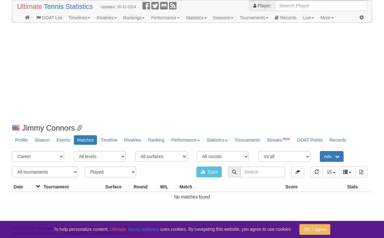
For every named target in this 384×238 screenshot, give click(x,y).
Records (286, 17)
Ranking (156, 140)
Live (308, 17)
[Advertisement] (192, 73)
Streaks (278, 140)
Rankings (134, 17)
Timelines (79, 17)
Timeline (109, 140)
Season (42, 140)
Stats (209, 171)
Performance (165, 17)
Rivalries (107, 17)
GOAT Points (310, 140)
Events (63, 140)
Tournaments (254, 17)
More (327, 17)
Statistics (196, 17)
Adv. (331, 156)
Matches (85, 140)
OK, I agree (314, 229)
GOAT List (49, 17)
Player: (262, 5)
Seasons (223, 17)
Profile (21, 140)
